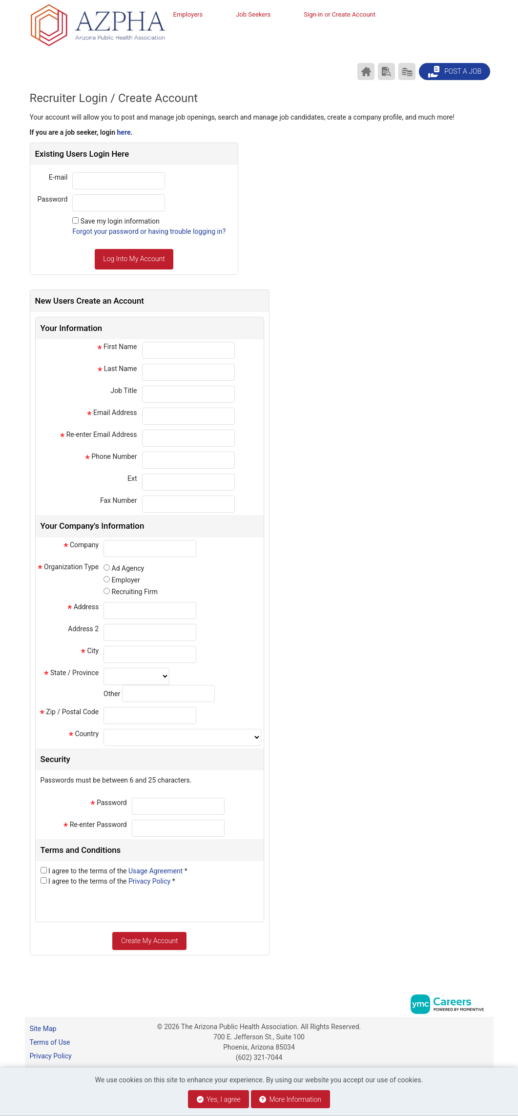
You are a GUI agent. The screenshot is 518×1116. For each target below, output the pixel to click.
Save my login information (120, 221)
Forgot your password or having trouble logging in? (149, 231)
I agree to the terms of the (117, 871)
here (124, 132)
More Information (290, 1099)
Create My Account (149, 941)
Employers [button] (188, 14)
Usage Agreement (156, 871)
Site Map (43, 1029)
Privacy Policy (150, 881)
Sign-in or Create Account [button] (339, 14)
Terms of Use (50, 1042)
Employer (126, 580)
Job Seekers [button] (253, 14)
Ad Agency (128, 568)
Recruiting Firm (135, 592)
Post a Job (454, 72)
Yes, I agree (219, 1099)
